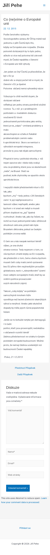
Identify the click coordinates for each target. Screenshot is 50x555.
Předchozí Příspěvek (25, 368)
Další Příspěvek (25, 374)
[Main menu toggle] (44, 5)
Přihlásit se (25, 528)
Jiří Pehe (12, 5)
